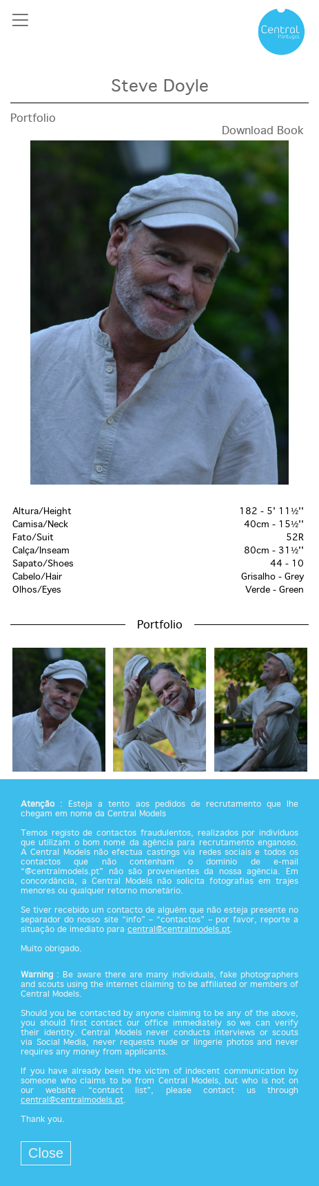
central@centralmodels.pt (178, 930)
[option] (159, 312)
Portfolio (33, 119)
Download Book (263, 131)
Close (45, 1153)
